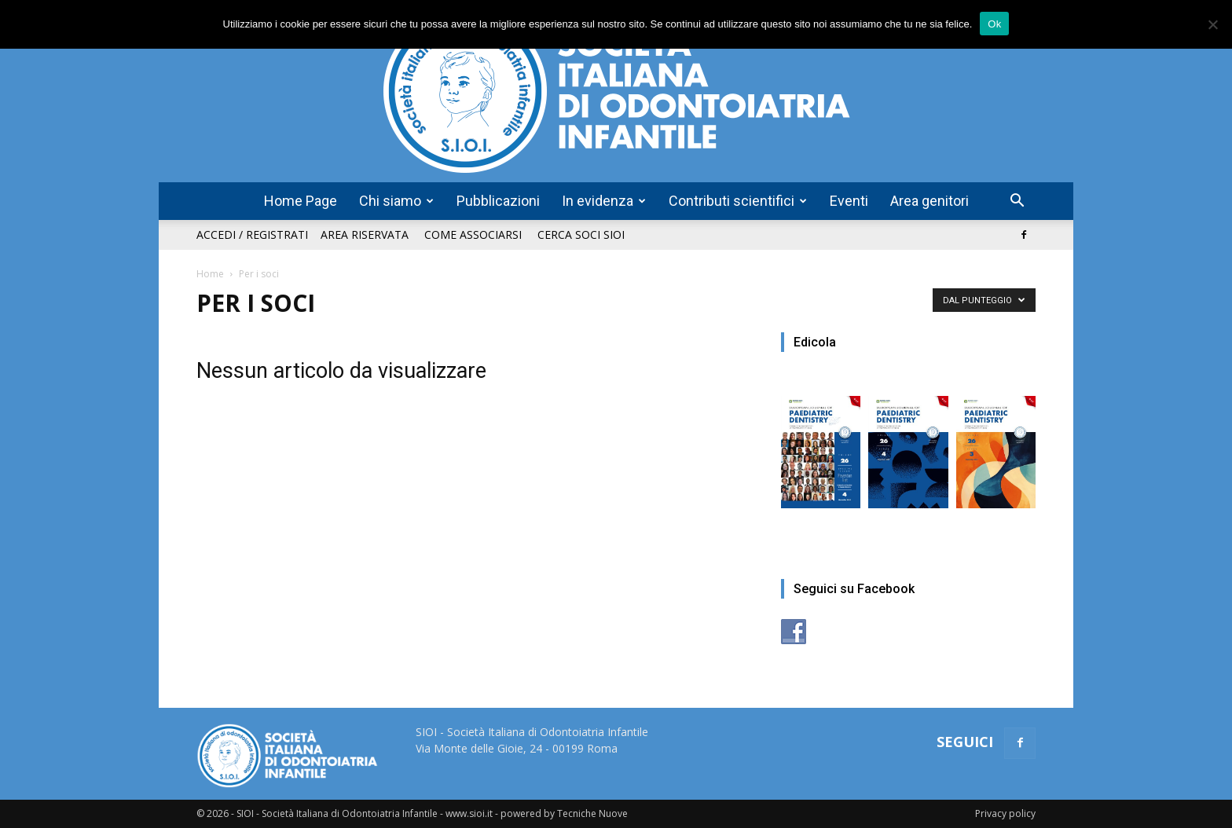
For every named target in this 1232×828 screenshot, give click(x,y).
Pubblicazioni (498, 200)
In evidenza (604, 200)
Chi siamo (396, 200)
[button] (1017, 202)
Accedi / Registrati (252, 234)
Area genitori (929, 200)
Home (210, 273)
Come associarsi (473, 234)
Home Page (300, 200)
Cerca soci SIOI (581, 234)
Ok (994, 24)
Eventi (849, 200)
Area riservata (365, 234)
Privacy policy (1005, 813)
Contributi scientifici (738, 200)
